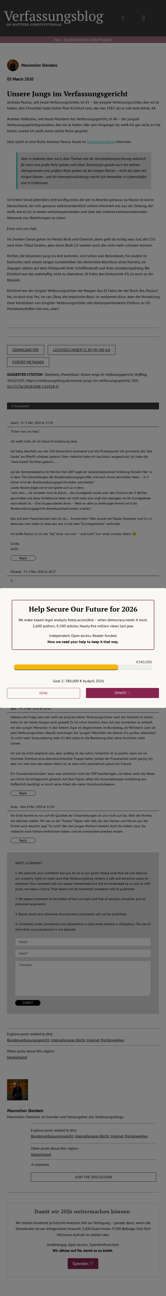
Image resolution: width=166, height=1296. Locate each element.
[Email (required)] (83, 953)
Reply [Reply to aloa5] (23, 558)
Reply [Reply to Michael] (23, 695)
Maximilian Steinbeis (39, 65)
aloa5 (14, 423)
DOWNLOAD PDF (25, 349)
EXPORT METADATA (28, 362)
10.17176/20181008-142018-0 (32, 386)
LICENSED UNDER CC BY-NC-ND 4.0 (81, 349)
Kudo (14, 807)
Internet (93, 1040)
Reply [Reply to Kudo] (23, 840)
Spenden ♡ (83, 1263)
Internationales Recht (68, 1040)
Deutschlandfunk (100, 141)
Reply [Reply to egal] (23, 793)
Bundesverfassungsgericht (28, 1040)
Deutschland (17, 1057)
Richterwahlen (112, 1040)
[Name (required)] (83, 942)
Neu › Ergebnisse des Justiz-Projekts (83, 39)
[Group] (53, 12)
